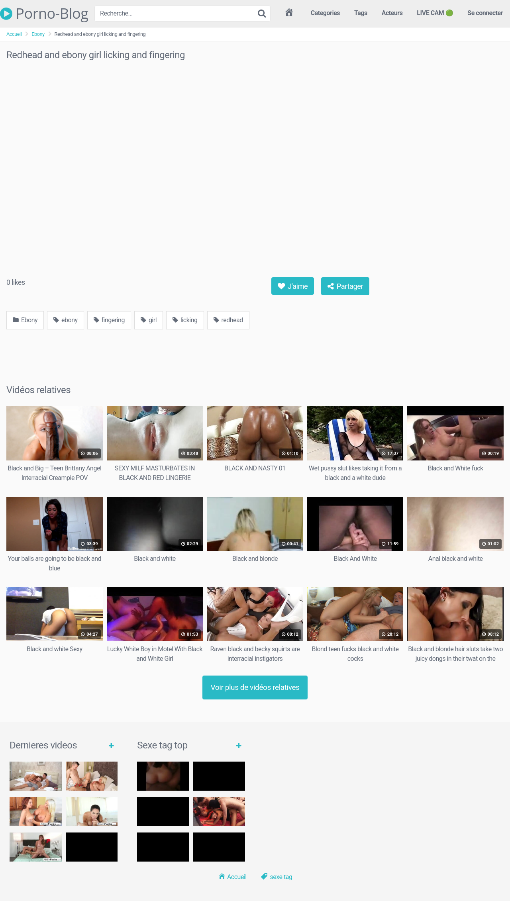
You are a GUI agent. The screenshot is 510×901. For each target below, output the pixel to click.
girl (149, 320)
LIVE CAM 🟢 (435, 13)
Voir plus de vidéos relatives (255, 687)
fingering (109, 320)
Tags (360, 13)
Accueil (14, 34)
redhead (228, 320)
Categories (325, 13)
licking (185, 320)
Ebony (37, 34)
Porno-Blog (44, 13)
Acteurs (392, 13)
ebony (65, 320)
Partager (345, 286)
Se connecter (485, 13)
